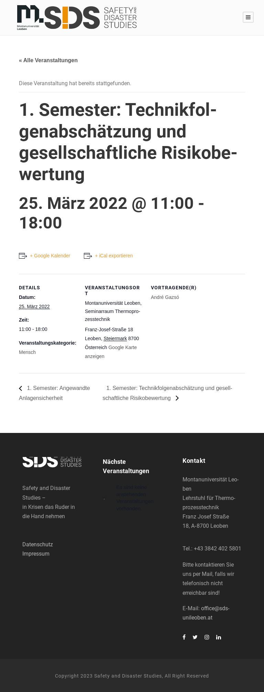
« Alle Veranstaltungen (48, 60)
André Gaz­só (165, 297)
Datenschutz (37, 544)
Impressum (36, 553)
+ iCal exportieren (114, 255)
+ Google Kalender (50, 255)
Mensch (27, 352)
